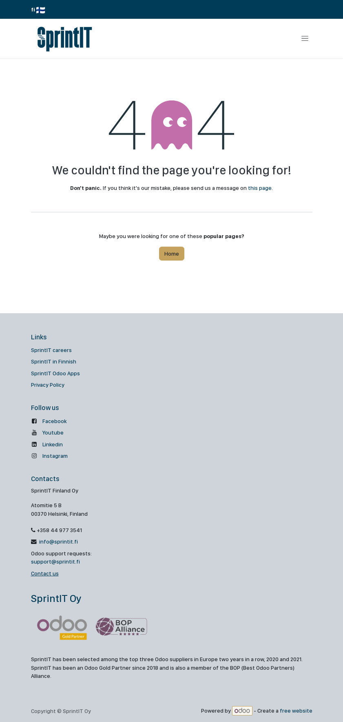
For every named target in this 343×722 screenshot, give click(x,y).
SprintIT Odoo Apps (55, 373)
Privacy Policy (47, 384)
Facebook (54, 421)
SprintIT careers (51, 350)
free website (296, 711)
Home (171, 253)
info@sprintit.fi (58, 541)
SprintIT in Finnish (53, 361)
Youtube (53, 432)
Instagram (55, 455)
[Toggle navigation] (304, 38)
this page (260, 188)
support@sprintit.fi (55, 561)
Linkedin (52, 444)
